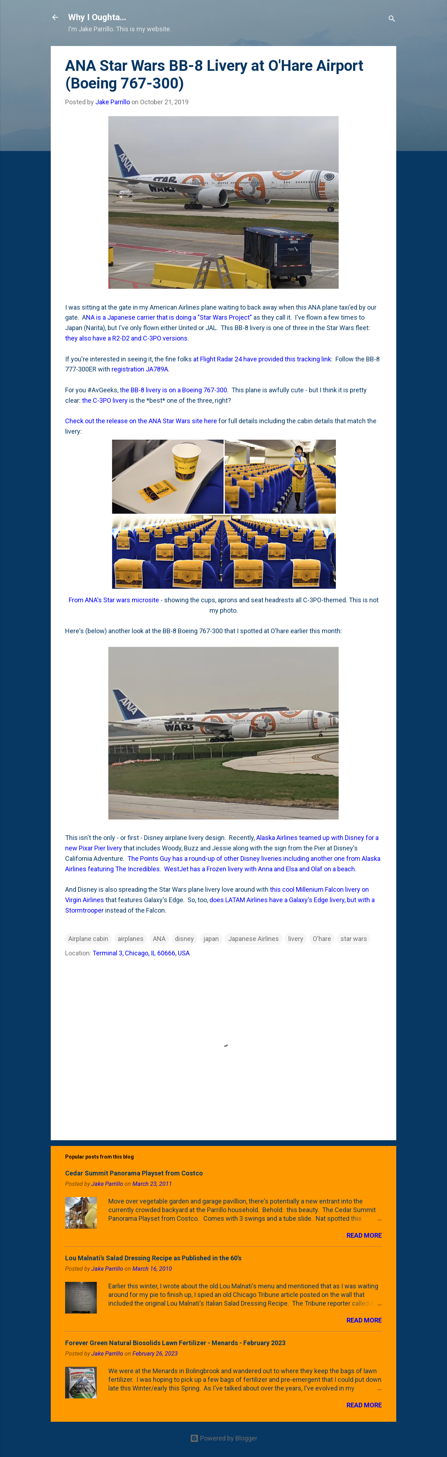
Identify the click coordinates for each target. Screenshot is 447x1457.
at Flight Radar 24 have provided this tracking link (262, 359)
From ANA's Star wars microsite (114, 600)
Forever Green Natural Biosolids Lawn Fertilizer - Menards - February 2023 (175, 1343)
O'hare (322, 938)
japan (211, 938)
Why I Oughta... (97, 17)
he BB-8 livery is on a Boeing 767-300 (174, 390)
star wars (353, 938)
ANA (159, 938)
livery (295, 938)
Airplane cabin (88, 938)
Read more (364, 1235)
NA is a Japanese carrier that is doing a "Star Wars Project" (169, 317)
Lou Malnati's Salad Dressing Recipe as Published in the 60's (153, 1258)
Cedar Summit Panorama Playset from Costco (134, 1173)
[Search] (392, 20)
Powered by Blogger (223, 1438)
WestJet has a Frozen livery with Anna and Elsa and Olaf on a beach (259, 869)
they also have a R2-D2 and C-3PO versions (126, 338)
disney (184, 938)
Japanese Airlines (253, 938)
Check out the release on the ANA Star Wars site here (141, 421)
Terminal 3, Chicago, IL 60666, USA (141, 953)
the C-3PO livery (105, 400)
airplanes (131, 938)
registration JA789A (140, 369)
